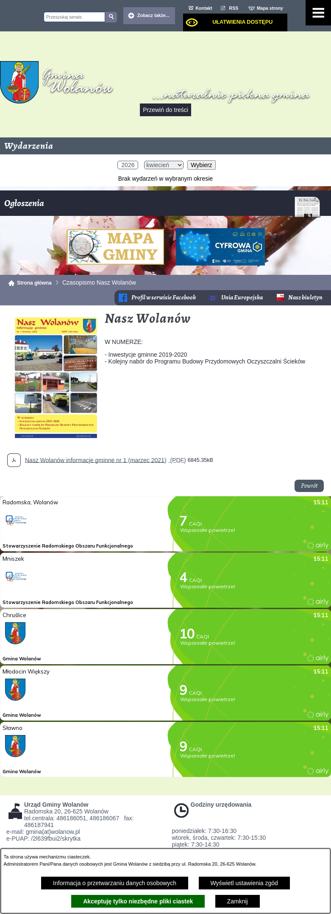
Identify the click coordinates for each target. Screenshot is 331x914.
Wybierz (201, 165)
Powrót (309, 486)
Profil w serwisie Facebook (163, 297)
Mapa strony (270, 8)
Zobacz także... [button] (153, 15)
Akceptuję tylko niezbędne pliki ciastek (138, 901)
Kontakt (204, 8)
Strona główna (34, 283)
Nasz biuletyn (305, 297)
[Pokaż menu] (318, 12)
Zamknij (237, 901)
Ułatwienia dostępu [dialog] (242, 22)
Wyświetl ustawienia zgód (244, 883)
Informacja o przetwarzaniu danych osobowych (114, 883)
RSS (234, 8)
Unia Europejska (242, 297)
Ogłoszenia (162, 206)
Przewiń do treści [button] (165, 109)
